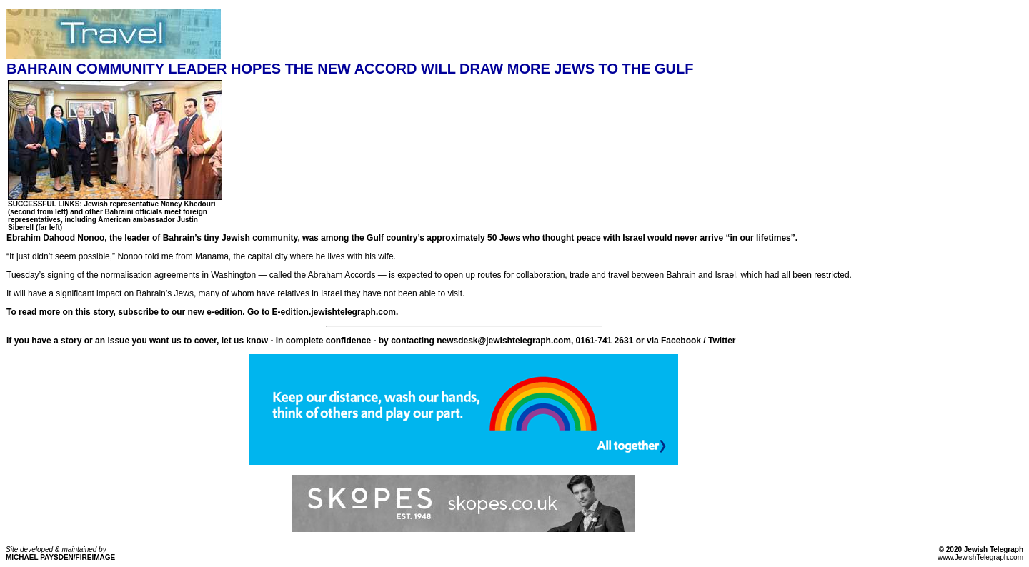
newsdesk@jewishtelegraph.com (504, 341)
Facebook (681, 341)
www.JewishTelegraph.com (980, 557)
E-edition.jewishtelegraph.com (334, 312)
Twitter (721, 341)
